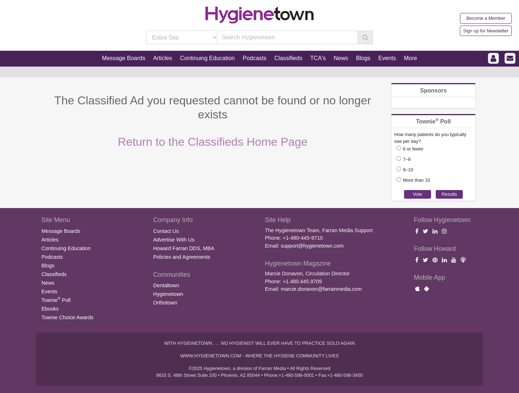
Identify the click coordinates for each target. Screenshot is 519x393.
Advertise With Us (173, 240)
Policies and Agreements (181, 257)
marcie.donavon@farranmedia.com (321, 289)
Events (49, 291)
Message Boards (60, 231)
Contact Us (166, 231)
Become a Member (485, 18)
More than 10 (416, 180)
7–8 (407, 159)
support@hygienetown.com (312, 246)
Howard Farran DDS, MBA (183, 248)
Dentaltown (166, 285)
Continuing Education (66, 248)
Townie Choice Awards (67, 317)
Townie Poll (56, 299)
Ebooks (50, 309)
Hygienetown (168, 294)
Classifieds (54, 274)
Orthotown (165, 303)
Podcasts (52, 257)
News (47, 283)
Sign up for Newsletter (486, 30)
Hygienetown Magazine (298, 263)
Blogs (47, 265)
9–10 (408, 169)
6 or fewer (413, 149)
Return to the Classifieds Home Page (212, 141)
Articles (49, 240)
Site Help (277, 219)
